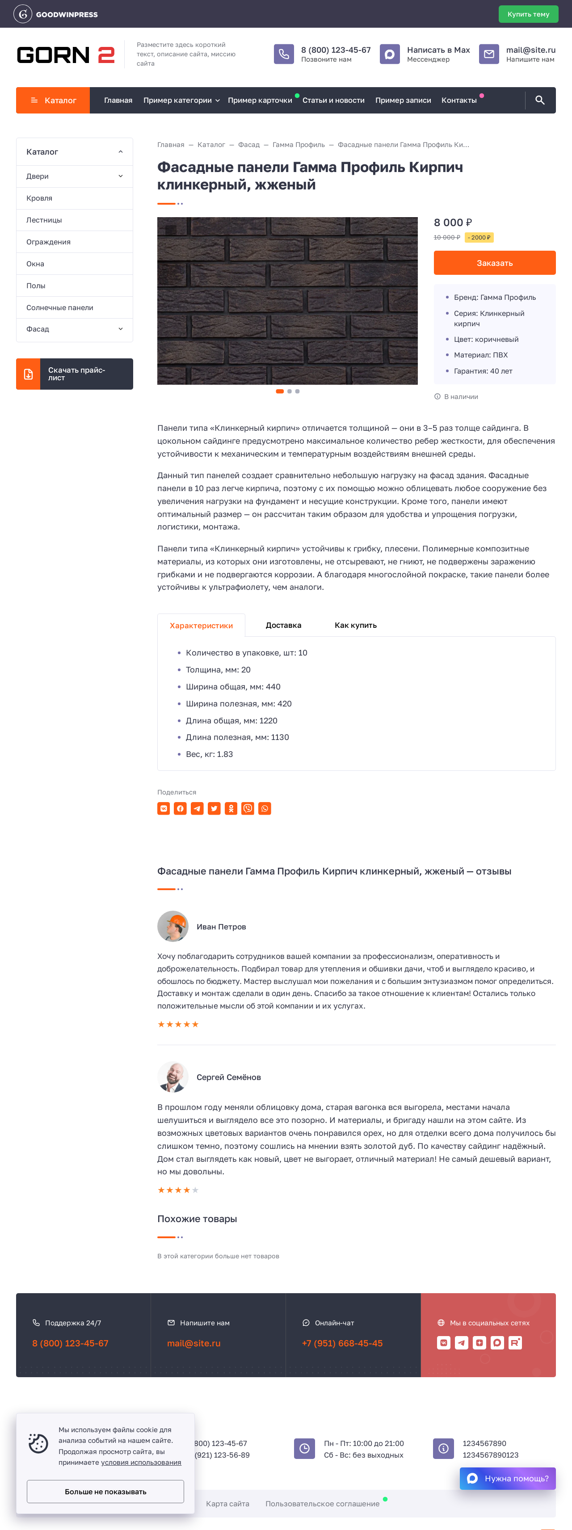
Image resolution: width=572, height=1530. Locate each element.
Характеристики (201, 625)
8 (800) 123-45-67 (336, 50)
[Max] (497, 1342)
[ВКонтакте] (443, 1342)
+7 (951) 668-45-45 (342, 1343)
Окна (35, 263)
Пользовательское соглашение (322, 1503)
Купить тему (529, 14)
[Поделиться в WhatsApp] (264, 808)
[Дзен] (479, 1342)
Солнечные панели (59, 307)
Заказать (495, 263)
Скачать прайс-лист (76, 373)
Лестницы (44, 219)
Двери (37, 176)
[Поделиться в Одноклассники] (231, 808)
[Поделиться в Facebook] (180, 808)
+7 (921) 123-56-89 (217, 1454)
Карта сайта (227, 1503)
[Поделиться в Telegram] (197, 808)
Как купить (356, 625)
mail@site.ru (531, 50)
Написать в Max (438, 50)
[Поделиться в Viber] (247, 808)
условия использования (141, 1462)
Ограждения (48, 241)
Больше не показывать (106, 1491)
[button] (280, 391)
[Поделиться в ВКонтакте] (163, 808)
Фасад (37, 328)
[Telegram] (461, 1342)
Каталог (53, 100)
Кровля (39, 197)
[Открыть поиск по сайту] (538, 100)
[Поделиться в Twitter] (214, 808)
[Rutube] (515, 1342)
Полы (36, 285)
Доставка (284, 625)
